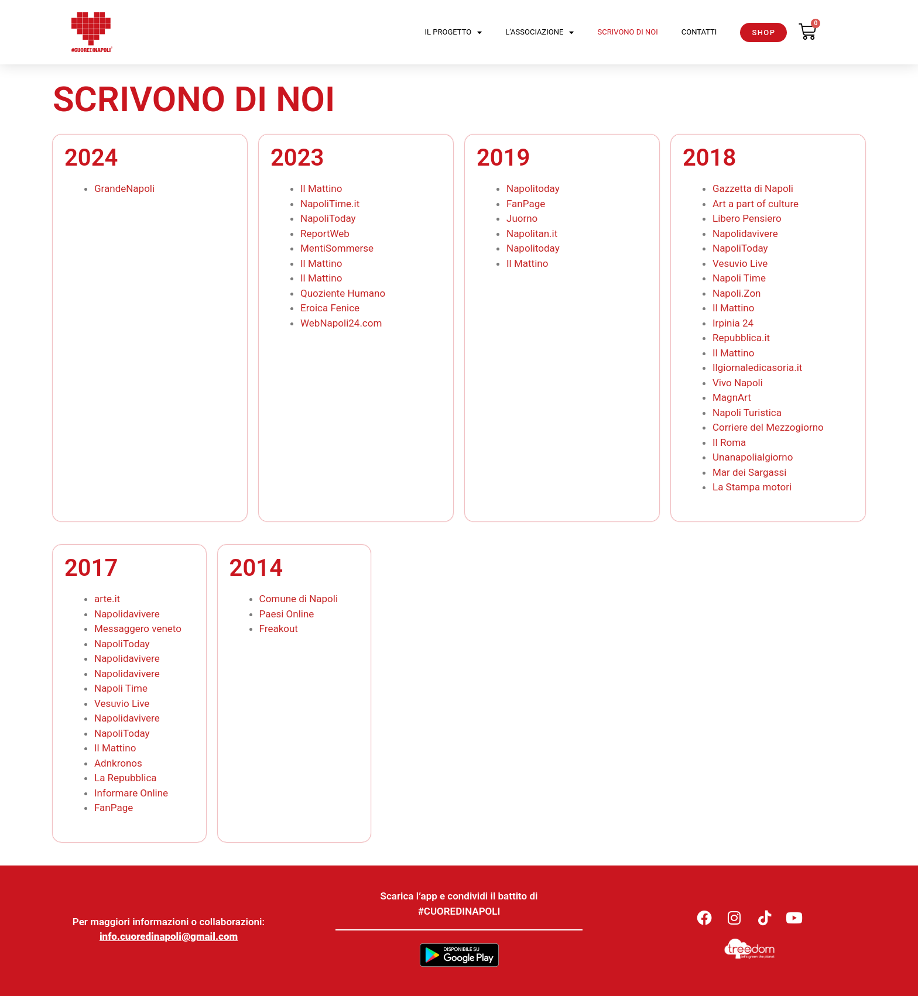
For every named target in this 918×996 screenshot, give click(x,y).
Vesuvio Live (740, 263)
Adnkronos (118, 763)
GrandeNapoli (124, 188)
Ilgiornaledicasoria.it (757, 367)
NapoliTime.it (329, 203)
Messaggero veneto (137, 628)
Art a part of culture (756, 203)
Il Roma (729, 442)
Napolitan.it (531, 233)
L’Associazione (539, 32)
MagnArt (732, 397)
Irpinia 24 (733, 323)
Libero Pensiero (747, 218)
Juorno (521, 218)
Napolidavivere (745, 233)
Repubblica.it (741, 338)
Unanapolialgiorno (753, 457)
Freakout (278, 628)
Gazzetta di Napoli (753, 188)
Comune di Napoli (298, 599)
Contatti (699, 32)
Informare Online (131, 793)
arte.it (107, 599)
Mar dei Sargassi (749, 472)
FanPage (525, 203)
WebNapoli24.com (341, 323)
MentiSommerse (337, 248)
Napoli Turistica (747, 412)
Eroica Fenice (329, 308)
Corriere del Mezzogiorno (768, 427)
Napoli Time (739, 278)
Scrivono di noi (627, 32)
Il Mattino (321, 188)
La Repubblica (125, 778)
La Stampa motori (752, 487)
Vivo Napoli (738, 383)
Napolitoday (533, 188)
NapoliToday (328, 218)
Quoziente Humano (342, 293)
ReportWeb (325, 233)
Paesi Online (288, 614)
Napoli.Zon (737, 293)
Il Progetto (453, 32)
